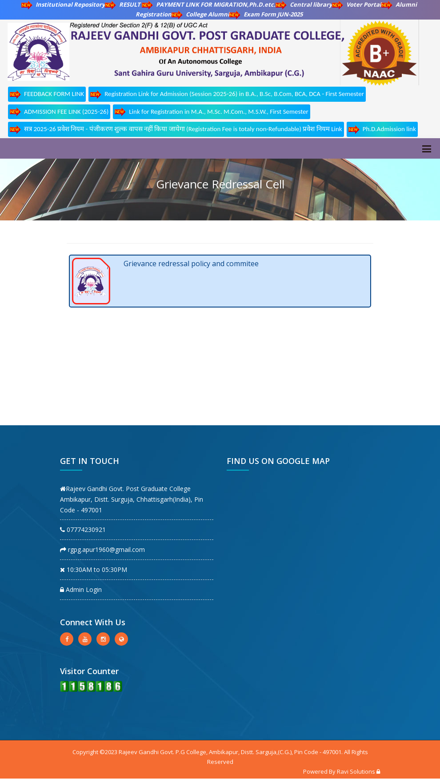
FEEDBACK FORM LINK (47, 94)
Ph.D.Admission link (382, 129)
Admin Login (81, 589)
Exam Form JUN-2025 (266, 14)
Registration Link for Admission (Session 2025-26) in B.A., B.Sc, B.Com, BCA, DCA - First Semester (227, 94)
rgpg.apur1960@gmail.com (102, 549)
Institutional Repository (63, 4)
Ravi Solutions (356, 771)
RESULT (123, 4)
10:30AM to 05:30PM (93, 569)
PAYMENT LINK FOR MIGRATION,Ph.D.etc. (209, 4)
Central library (304, 4)
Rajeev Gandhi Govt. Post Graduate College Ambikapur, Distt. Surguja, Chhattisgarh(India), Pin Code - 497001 (131, 499)
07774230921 (83, 529)
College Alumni (200, 14)
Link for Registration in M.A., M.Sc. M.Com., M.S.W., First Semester (211, 111)
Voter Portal (356, 4)
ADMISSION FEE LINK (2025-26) (59, 111)
